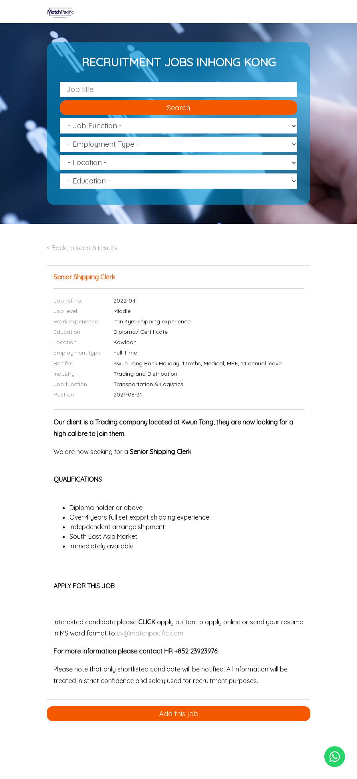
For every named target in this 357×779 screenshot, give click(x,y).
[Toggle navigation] (305, 11)
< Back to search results (82, 248)
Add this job (178, 713)
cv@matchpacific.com (150, 633)
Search (178, 107)
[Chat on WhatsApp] (334, 756)
